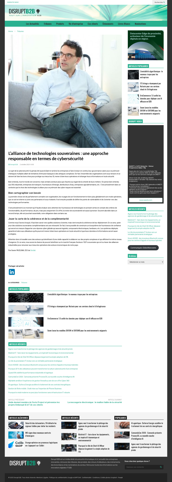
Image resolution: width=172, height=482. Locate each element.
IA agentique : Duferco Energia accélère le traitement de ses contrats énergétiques (39, 385)
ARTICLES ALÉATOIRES (18, 417)
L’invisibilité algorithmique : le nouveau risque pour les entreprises (72, 294)
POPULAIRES (120, 417)
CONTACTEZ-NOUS (13, 2)
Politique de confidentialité (58, 477)
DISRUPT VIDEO (135, 121)
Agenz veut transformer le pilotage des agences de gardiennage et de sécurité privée (40, 349)
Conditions (96, 477)
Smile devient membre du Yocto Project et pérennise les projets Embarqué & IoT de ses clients (34, 403)
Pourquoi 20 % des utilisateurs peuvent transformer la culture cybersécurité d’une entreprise (43, 369)
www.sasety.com (145, 200)
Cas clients (93, 23)
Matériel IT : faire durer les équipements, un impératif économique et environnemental (40, 353)
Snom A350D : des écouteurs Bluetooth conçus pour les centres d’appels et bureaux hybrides (43, 365)
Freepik (120, 477)
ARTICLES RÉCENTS (70, 417)
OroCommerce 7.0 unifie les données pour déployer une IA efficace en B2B (74, 318)
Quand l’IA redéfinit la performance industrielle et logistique (30, 373)
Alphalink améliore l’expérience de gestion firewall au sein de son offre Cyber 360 (38, 381)
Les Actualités (32, 23)
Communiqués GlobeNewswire (143, 248)
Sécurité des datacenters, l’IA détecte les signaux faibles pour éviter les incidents (40, 425)
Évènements (108, 23)
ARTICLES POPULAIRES (19, 289)
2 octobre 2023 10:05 (27, 164)
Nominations (140, 23)
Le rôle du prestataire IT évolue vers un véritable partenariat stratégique (35, 361)
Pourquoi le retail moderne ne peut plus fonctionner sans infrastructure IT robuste (39, 392)
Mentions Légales (42, 477)
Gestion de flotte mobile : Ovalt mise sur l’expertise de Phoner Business (35, 389)
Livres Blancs (124, 23)
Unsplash (114, 477)
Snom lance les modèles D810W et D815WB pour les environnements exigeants (77, 330)
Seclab (33, 250)
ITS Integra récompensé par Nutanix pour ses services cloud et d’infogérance (76, 306)
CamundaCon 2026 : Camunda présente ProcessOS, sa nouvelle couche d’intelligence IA (41, 377)
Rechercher (160, 2)
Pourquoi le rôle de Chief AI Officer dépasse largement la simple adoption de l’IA (38, 357)
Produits (60, 23)
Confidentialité (86, 477)
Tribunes (47, 23)
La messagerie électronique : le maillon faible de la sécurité (95, 402)
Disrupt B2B (13, 164)
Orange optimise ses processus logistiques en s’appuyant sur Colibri (41, 444)
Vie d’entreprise (76, 23)
